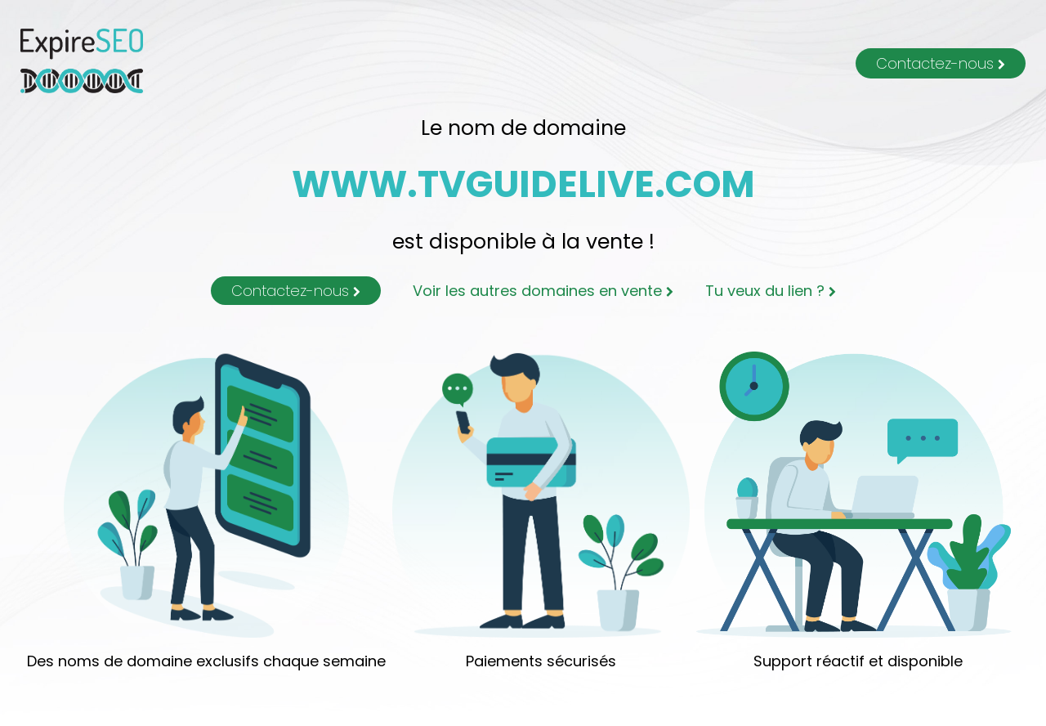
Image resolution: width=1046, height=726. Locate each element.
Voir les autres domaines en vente (543, 290)
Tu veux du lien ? (770, 290)
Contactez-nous (940, 63)
